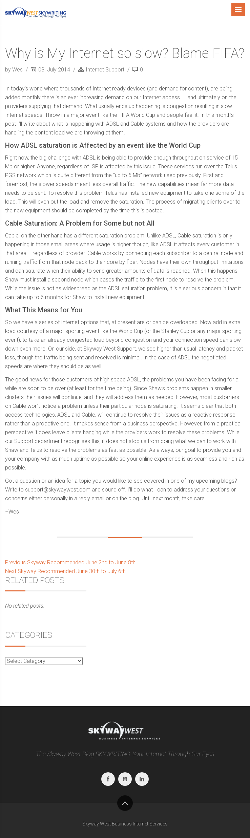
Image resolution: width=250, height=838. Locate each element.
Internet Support (105, 69)
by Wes (14, 69)
